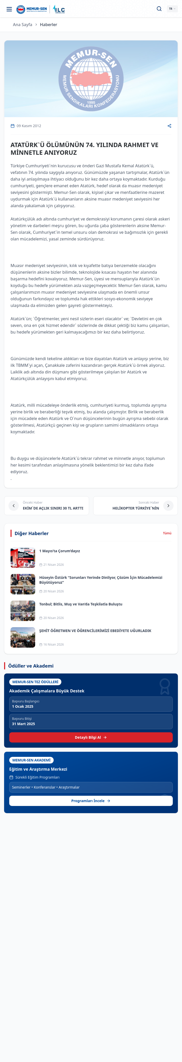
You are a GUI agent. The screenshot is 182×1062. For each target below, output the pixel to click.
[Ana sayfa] (31, 9)
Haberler (48, 24)
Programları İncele (91, 800)
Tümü (167, 533)
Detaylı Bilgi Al (91, 737)
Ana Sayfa (22, 24)
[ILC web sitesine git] (58, 9)
